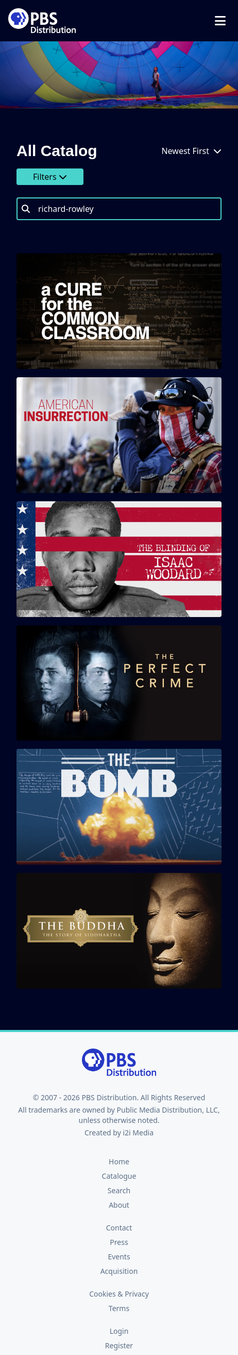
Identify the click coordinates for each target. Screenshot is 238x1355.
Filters (50, 176)
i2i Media (138, 1132)
